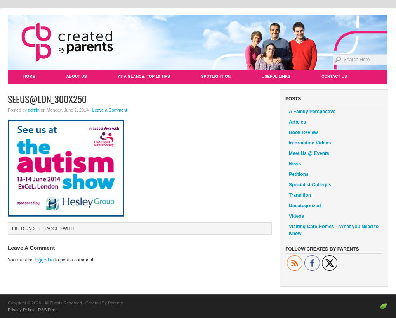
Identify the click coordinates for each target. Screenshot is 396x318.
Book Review (303, 132)
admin (34, 110)
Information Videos (310, 143)
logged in (44, 260)
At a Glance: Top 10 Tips (144, 76)
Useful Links (276, 76)
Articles (297, 122)
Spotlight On (216, 76)
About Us (76, 76)
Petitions (299, 174)
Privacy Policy (21, 310)
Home (29, 76)
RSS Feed (48, 310)
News (295, 164)
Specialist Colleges (310, 184)
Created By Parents (198, 42)
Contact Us (334, 76)
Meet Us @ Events (309, 153)
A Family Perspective (312, 111)
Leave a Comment (109, 110)
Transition (300, 195)
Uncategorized (305, 205)
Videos (296, 216)
